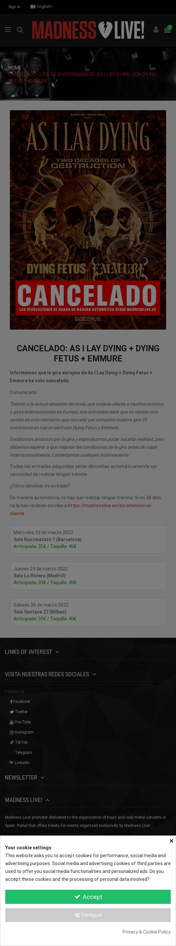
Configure (88, 915)
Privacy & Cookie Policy (147, 931)
